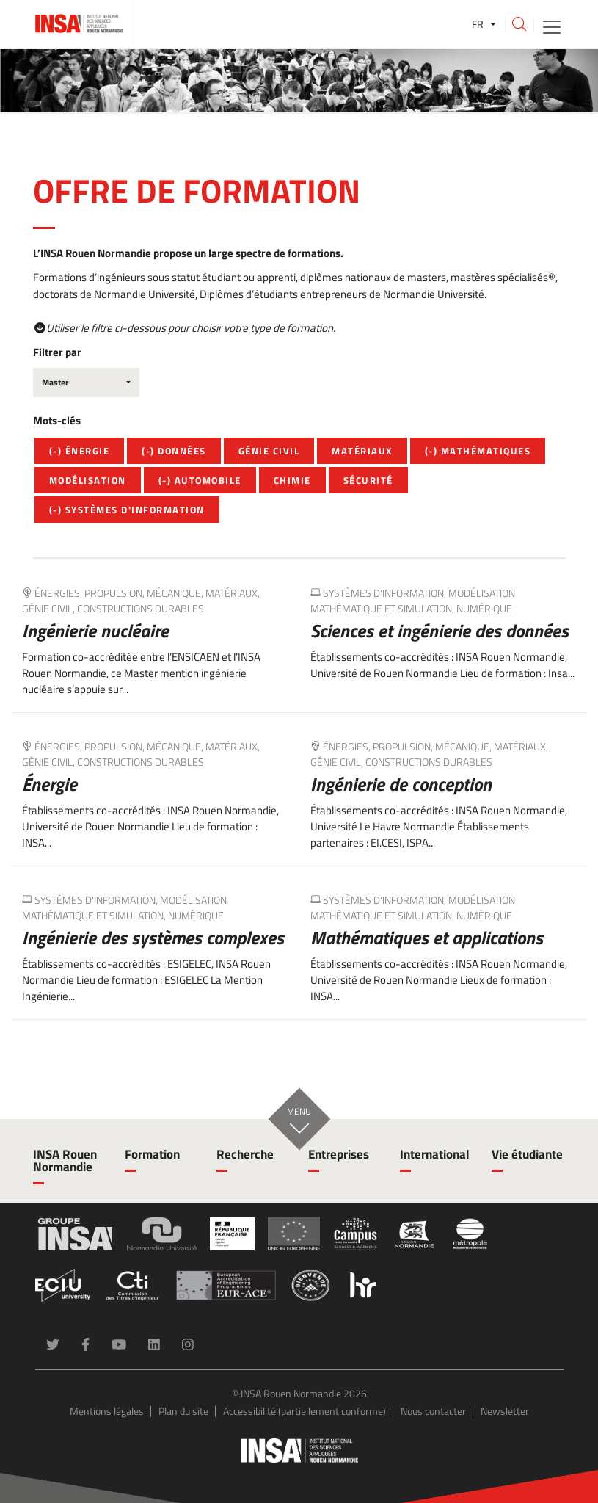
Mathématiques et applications (426, 938)
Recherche (245, 1154)
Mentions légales (107, 1411)
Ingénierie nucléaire (95, 631)
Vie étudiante (527, 1154)
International (435, 1154)
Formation (152, 1154)
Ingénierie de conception (401, 784)
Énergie (49, 784)
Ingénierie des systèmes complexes (153, 938)
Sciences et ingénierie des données (439, 631)
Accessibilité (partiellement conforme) (304, 1411)
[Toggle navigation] (552, 26)
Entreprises (338, 1154)
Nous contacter (433, 1411)
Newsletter (505, 1411)
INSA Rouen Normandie (65, 1160)
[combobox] (86, 382)
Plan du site (183, 1411)
